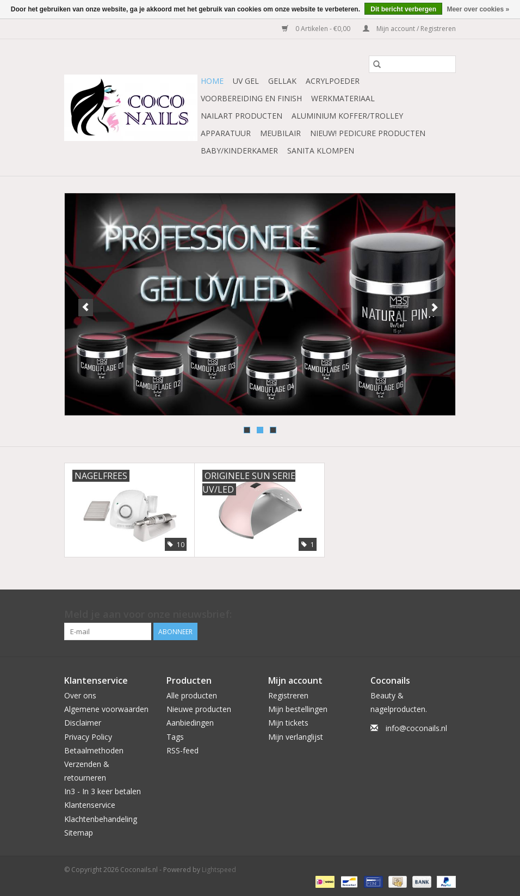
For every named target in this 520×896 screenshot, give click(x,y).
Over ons (80, 695)
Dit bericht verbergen (403, 9)
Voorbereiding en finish (251, 98)
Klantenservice (89, 805)
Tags (175, 737)
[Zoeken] (412, 64)
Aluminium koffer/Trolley (347, 116)
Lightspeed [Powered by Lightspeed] (219, 869)
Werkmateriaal (343, 98)
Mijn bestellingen (297, 709)
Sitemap (78, 832)
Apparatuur (226, 133)
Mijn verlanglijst (295, 737)
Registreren (288, 695)
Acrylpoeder (333, 81)
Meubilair (280, 133)
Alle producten (191, 695)
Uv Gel (246, 81)
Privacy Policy (88, 737)
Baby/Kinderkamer (239, 150)
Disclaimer (82, 722)
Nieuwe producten (198, 709)
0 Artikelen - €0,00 (317, 28)
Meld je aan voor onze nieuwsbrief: (148, 614)
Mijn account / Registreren (409, 28)
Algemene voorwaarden (106, 709)
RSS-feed (182, 750)
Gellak (282, 81)
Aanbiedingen (190, 722)
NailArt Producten (241, 116)
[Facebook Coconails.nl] (447, 614)
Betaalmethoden (93, 750)
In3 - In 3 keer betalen (102, 791)
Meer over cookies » (478, 9)
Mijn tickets (288, 722)
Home (212, 81)
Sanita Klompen (320, 150)
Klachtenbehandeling (100, 819)
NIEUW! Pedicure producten (367, 133)
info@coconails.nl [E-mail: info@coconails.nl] (416, 728)
